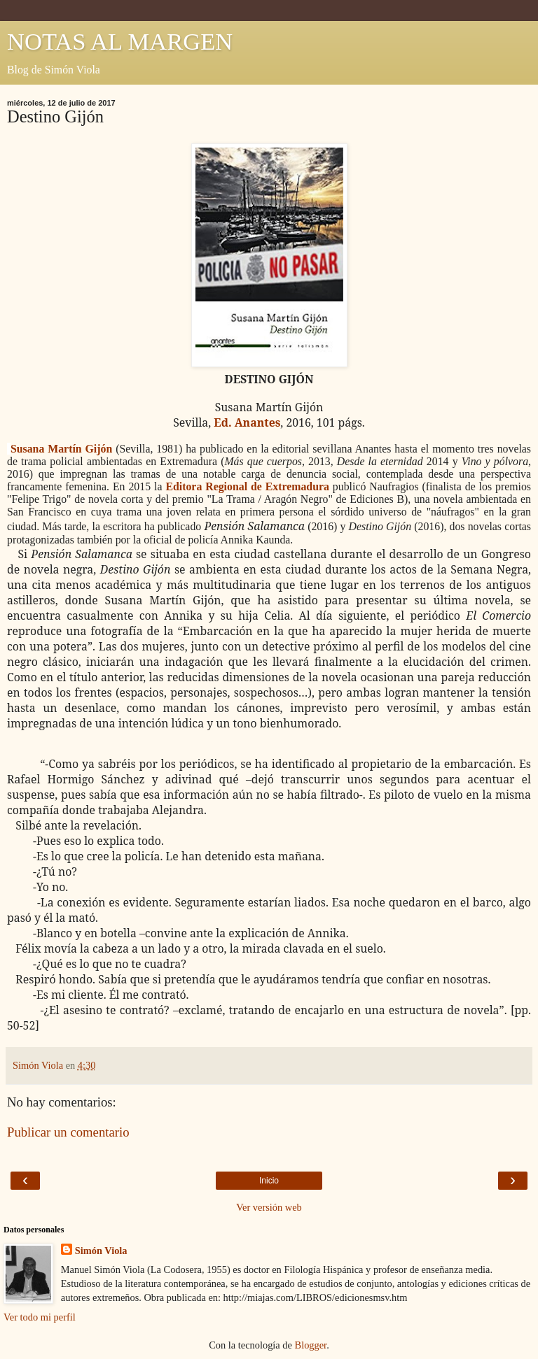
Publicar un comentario (68, 1132)
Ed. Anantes (247, 422)
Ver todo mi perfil (40, 1317)
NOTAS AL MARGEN (120, 41)
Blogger (311, 1345)
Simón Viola (101, 1250)
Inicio (269, 1181)
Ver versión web (269, 1207)
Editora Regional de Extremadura (247, 486)
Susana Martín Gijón (61, 449)
